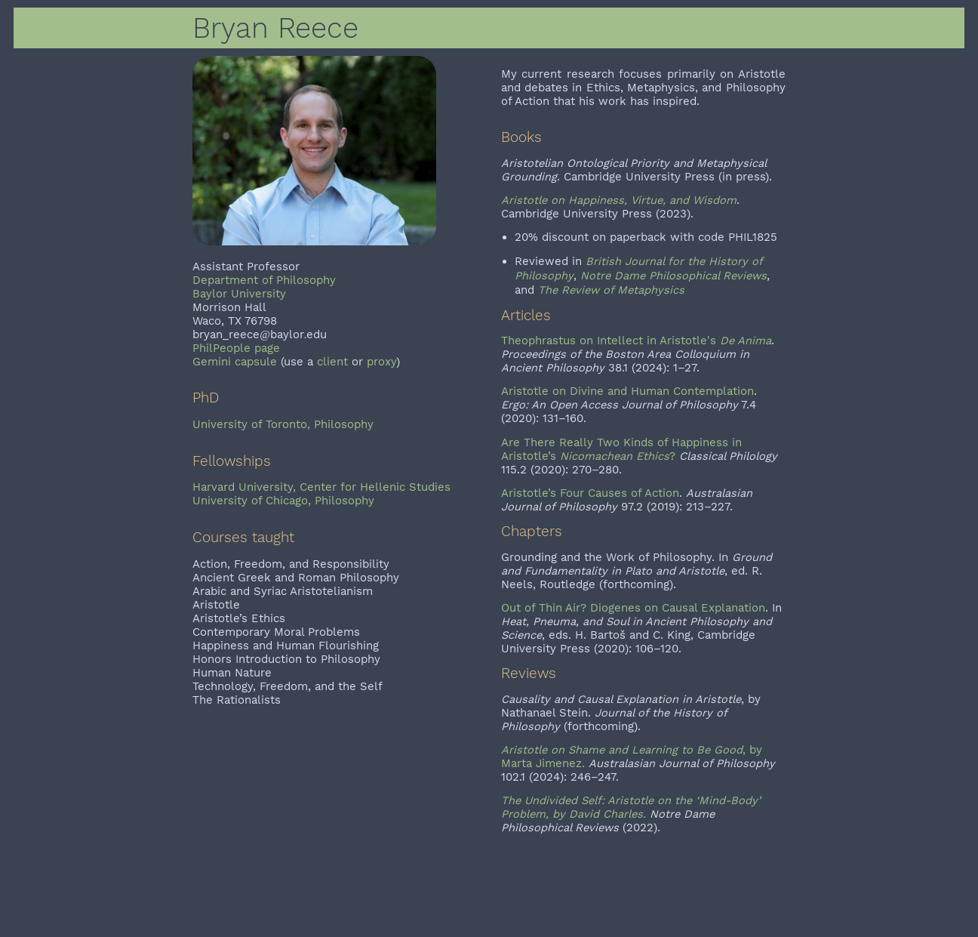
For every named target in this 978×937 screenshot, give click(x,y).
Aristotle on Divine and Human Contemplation (627, 391)
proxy (381, 361)
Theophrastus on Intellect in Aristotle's (636, 340)
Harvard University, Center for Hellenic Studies (321, 487)
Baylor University (239, 294)
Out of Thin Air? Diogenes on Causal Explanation (633, 608)
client (332, 361)
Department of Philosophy (264, 280)
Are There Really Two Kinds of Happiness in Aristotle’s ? (621, 449)
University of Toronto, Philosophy (283, 424)
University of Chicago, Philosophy (283, 500)
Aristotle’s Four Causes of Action (590, 493)
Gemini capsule (234, 361)
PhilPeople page (236, 348)
